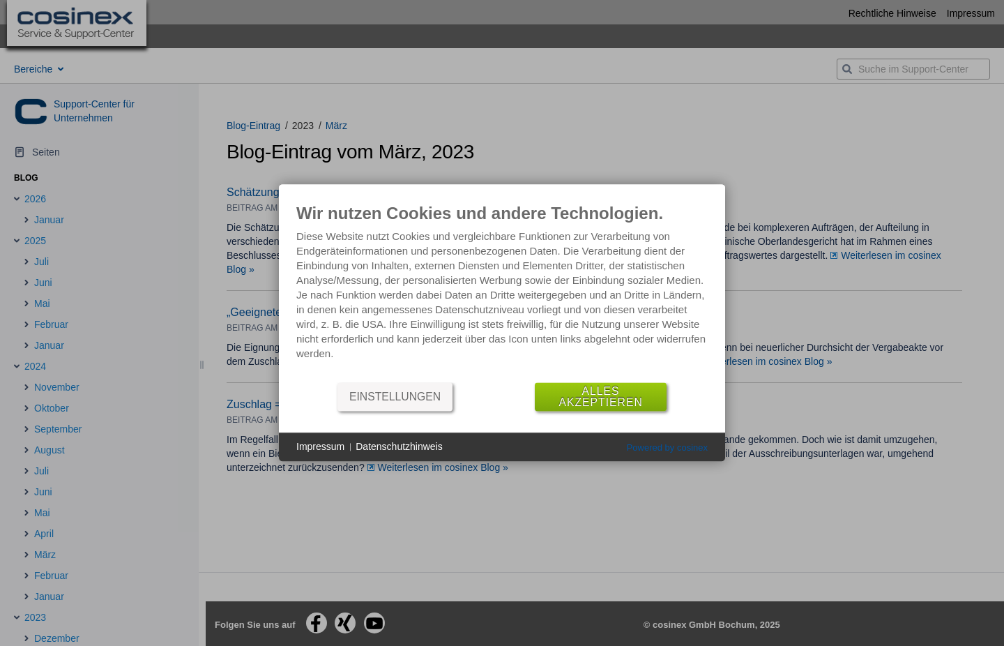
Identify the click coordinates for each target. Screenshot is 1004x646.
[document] (502, 292)
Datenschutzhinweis (399, 446)
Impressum (320, 446)
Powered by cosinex (667, 447)
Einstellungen (395, 397)
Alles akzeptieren (600, 396)
